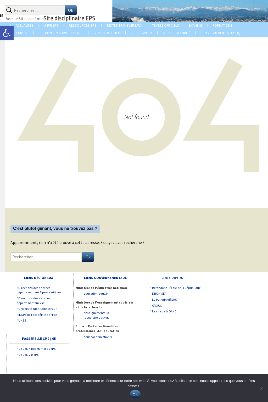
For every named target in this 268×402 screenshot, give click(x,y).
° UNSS (21, 320)
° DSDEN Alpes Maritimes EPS (36, 349)
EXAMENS (196, 25)
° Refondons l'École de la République (175, 288)
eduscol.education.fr (97, 337)
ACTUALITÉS (25, 25)
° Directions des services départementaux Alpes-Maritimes (39, 290)
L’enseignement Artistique (222, 33)
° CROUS (156, 305)
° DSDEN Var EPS (28, 355)
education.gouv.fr (95, 293)
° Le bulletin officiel (163, 299)
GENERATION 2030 (107, 33)
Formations (222, 25)
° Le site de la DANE (163, 311)
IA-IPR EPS (51, 25)
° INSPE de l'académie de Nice (36, 315)
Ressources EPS (83, 25)
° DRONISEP (158, 293)
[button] (7, 33)
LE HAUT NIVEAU (17, 33)
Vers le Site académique (27, 18)
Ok (70, 10)
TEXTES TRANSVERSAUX (124, 25)
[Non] (261, 388)
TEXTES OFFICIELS (165, 25)
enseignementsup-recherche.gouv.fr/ (96, 315)
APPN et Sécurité (177, 33)
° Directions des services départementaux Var (33, 300)
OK (135, 394)
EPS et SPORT (142, 33)
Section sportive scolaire (60, 33)
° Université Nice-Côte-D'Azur (36, 309)
